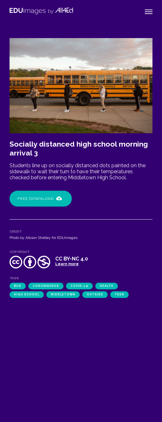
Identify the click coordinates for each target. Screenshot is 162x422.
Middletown (63, 294)
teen (119, 294)
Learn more (67, 264)
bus (17, 285)
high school (26, 294)
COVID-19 (79, 285)
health (106, 285)
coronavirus (46, 285)
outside (95, 294)
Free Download (39, 198)
